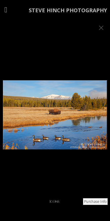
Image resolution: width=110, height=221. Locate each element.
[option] (55, 118)
